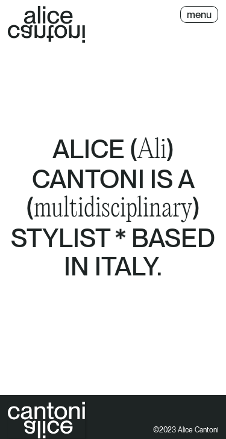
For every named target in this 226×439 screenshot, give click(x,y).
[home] (46, 24)
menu (199, 14)
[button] (199, 14)
